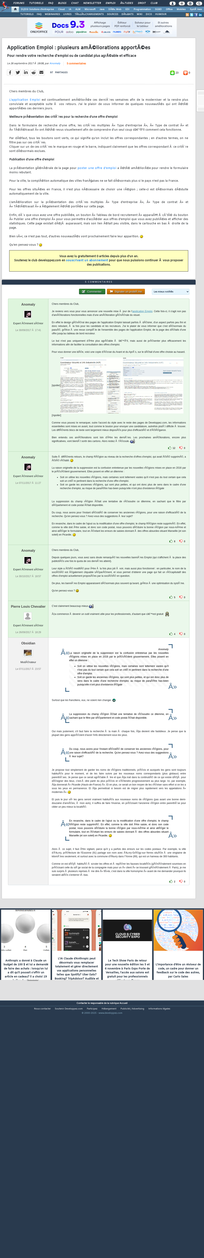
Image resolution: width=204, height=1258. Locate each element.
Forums (19, 3)
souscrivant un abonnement (87, 293)
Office (169, 9)
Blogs (62, 3)
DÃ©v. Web (114, 9)
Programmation (142, 9)
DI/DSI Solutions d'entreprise (37, 9)
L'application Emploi (24, 133)
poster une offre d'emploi (97, 201)
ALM (77, 9)
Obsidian (28, 741)
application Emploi (142, 409)
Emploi (110, 3)
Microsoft (90, 9)
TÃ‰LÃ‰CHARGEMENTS (89, 14)
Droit (142, 3)
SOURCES (112, 14)
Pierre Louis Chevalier (28, 705)
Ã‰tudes (126, 3)
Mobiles (181, 9)
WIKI (139, 14)
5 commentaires (76, 96)
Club (154, 3)
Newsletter (92, 3)
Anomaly (54, 96)
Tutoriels (36, 3)
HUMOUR (160, 14)
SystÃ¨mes (196, 9)
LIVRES (67, 14)
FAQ (51, 3)
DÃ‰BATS (127, 14)
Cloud (61, 9)
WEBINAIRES (52, 14)
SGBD (158, 9)
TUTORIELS (26, 14)
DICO (149, 14)
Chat (75, 3)
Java (102, 9)
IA (70, 9)
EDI (127, 9)
